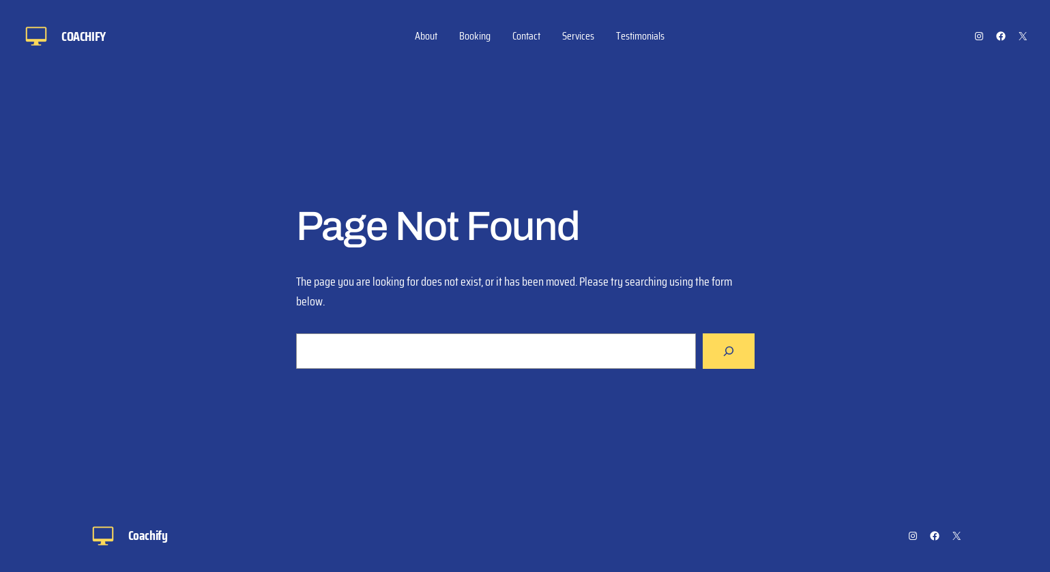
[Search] (729, 351)
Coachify (83, 36)
